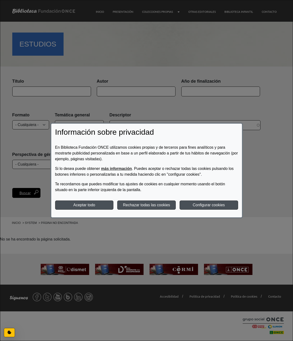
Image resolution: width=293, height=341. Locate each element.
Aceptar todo (84, 205)
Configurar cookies (209, 205)
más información (116, 169)
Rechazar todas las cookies (146, 205)
